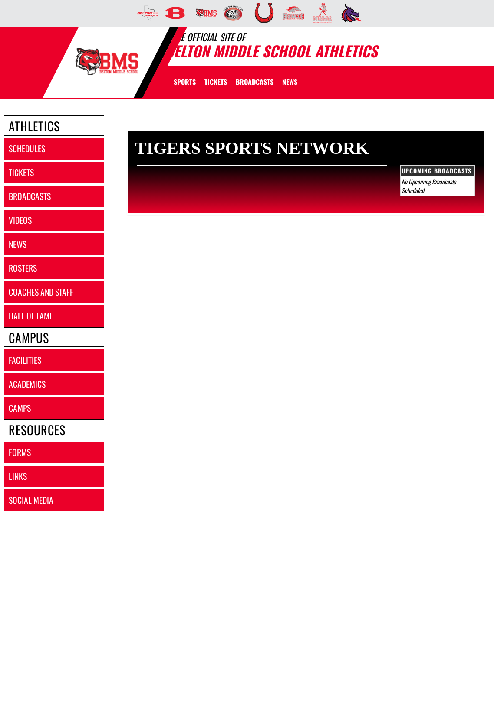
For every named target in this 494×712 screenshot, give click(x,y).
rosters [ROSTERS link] (23, 268)
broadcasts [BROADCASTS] (30, 196)
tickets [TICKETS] (21, 172)
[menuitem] (145, 13)
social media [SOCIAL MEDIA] (31, 500)
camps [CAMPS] (20, 408)
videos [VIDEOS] (20, 220)
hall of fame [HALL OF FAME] (31, 315)
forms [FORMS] (20, 452)
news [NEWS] (17, 244)
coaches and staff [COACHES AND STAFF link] (41, 292)
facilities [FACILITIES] (25, 360)
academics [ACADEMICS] (27, 384)
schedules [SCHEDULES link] (27, 148)
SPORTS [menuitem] (185, 82)
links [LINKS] (18, 476)
